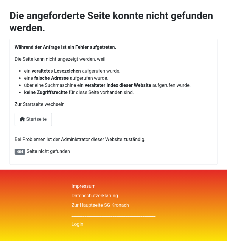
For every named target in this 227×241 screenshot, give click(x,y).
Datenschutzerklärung (94, 195)
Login (77, 224)
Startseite (33, 119)
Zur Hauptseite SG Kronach (100, 205)
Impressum (83, 186)
